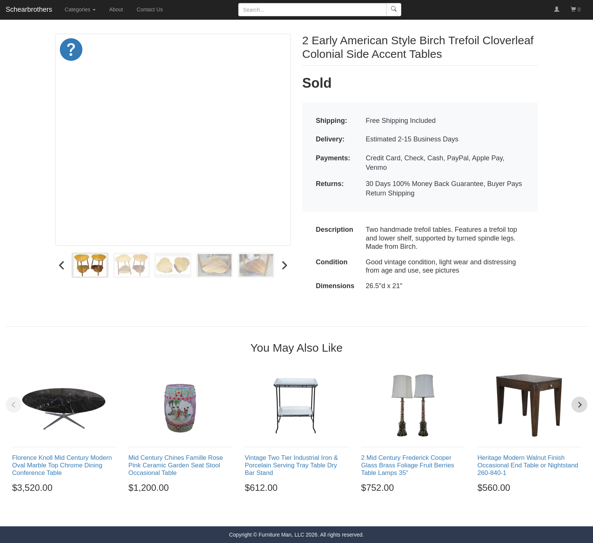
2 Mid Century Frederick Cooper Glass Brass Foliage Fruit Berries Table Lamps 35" (407, 465)
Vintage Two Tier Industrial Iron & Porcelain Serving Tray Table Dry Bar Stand (291, 465)
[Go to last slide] (62, 265)
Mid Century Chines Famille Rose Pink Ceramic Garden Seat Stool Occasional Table (176, 465)
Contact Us (150, 9)
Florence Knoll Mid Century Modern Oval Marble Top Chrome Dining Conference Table (62, 465)
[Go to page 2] (288, 513)
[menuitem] (90, 265)
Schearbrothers (29, 9)
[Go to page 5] (313, 513)
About (116, 9)
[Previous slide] (14, 405)
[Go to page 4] (305, 513)
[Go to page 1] (280, 512)
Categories (80, 9)
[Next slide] (284, 265)
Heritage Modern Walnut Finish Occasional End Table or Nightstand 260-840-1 (527, 465)
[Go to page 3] (296, 513)
